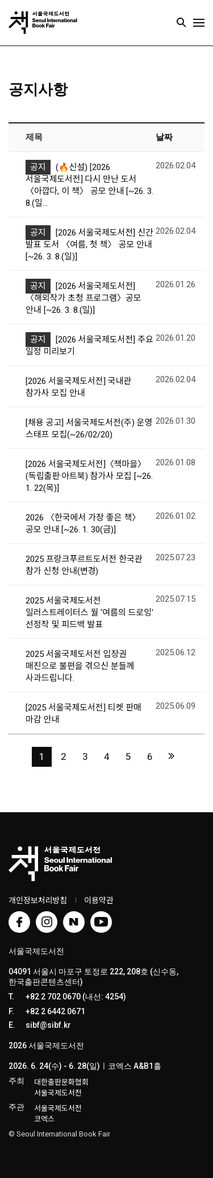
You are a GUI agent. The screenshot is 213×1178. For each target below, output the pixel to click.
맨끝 (171, 756)
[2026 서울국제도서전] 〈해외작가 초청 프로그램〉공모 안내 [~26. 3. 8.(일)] (83, 298)
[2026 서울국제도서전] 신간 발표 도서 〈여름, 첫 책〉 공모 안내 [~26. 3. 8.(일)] (89, 245)
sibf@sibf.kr (48, 1025)
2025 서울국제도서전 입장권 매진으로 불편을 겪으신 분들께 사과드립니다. (80, 666)
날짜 (164, 137)
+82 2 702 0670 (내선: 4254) (76, 996)
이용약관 (99, 900)
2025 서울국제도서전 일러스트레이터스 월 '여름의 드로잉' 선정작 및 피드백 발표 (89, 613)
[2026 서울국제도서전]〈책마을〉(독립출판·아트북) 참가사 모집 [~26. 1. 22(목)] (89, 476)
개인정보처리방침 (38, 900)
